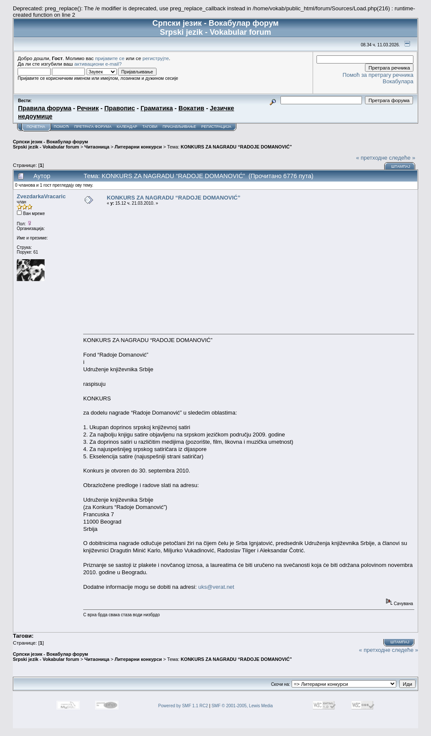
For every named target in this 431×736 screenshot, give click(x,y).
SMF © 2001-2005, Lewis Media (242, 705)
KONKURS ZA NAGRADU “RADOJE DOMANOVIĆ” (236, 146)
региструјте (155, 58)
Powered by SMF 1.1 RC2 (183, 705)
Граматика (157, 108)
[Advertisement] (248, 269)
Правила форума (44, 108)
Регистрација (216, 126)
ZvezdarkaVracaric (41, 196)
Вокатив (191, 108)
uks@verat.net (216, 587)
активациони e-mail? (97, 64)
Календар (127, 126)
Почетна (36, 126)
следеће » (402, 157)
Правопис (119, 108)
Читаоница (96, 146)
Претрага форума (93, 126)
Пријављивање (179, 126)
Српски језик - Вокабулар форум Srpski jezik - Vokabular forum (50, 144)
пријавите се (110, 58)
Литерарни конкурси (138, 146)
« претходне (371, 157)
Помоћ (61, 126)
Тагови (149, 126)
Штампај (400, 166)
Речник (88, 108)
